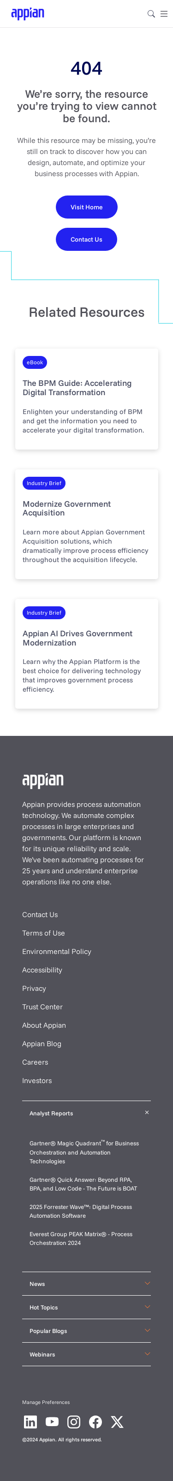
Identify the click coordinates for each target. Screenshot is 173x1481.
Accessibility (42, 969)
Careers (35, 1061)
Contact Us (40, 914)
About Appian (44, 1025)
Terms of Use (43, 932)
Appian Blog (41, 1043)
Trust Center (42, 1006)
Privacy (34, 988)
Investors (37, 1080)
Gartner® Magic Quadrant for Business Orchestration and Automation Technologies (84, 1152)
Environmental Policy (56, 951)
